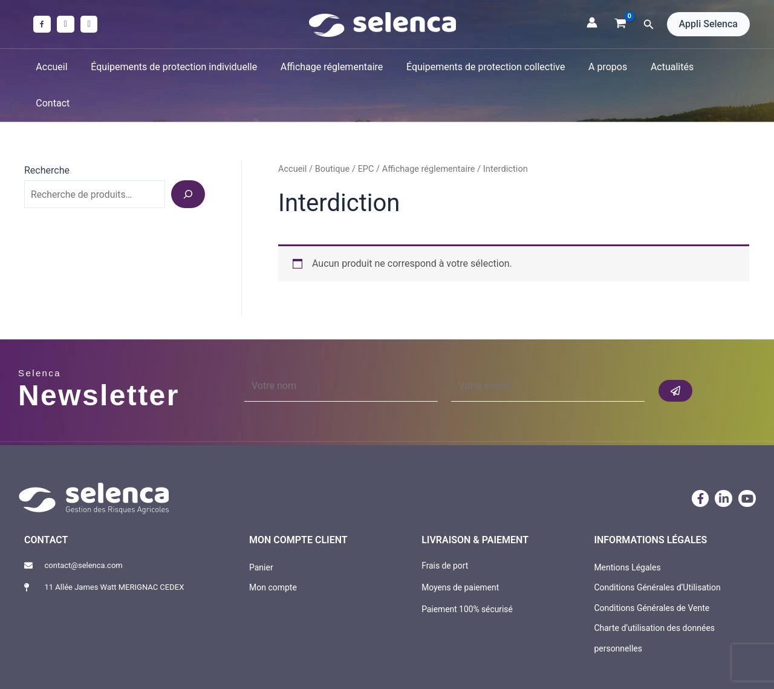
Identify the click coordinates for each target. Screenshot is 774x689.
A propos (597, 67)
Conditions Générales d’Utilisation (657, 551)
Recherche (47, 134)
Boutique (332, 132)
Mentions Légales (627, 530)
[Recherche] (188, 158)
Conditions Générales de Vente (651, 571)
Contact (715, 67)
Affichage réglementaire (329, 67)
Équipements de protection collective (479, 67)
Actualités (657, 67)
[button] (648, 24)
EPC (367, 132)
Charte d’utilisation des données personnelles (654, 602)
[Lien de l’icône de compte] (592, 22)
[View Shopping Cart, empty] (621, 24)
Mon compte (273, 551)
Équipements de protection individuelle (176, 67)
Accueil (57, 67)
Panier (261, 530)
